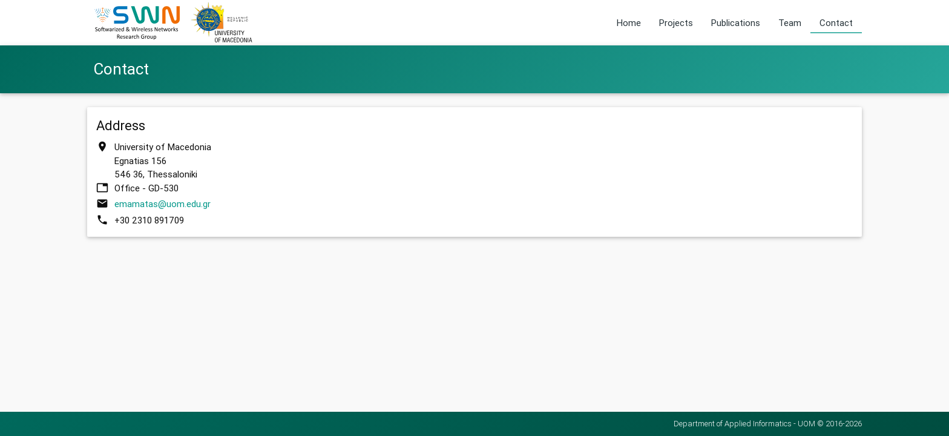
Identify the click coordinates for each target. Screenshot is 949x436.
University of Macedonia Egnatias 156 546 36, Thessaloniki (162, 160)
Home (629, 22)
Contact (836, 22)
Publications (735, 22)
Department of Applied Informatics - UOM (744, 423)
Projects (676, 22)
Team (789, 22)
